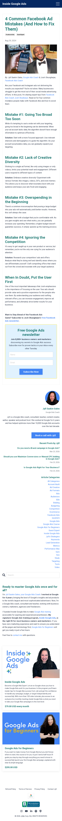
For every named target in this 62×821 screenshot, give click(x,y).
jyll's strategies (53, 536)
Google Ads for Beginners (43, 627)
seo (58, 555)
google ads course (51, 524)
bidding (56, 503)
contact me (17, 635)
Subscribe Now (31, 372)
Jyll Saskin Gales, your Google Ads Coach (22, 594)
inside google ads (52, 533)
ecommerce (55, 512)
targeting (56, 561)
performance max (52, 549)
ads (58, 493)
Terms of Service (25, 789)
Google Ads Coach (31, 77)
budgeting (55, 506)
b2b (58, 500)
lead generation (53, 543)
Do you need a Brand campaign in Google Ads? (38, 448)
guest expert (20, 34)
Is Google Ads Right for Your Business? (42, 467)
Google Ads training (42, 612)
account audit (54, 484)
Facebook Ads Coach (14, 80)
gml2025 (56, 518)
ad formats (55, 490)
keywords (55, 539)
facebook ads (10, 34)
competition (54, 509)
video (57, 567)
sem (58, 552)
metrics (56, 546)
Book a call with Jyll (45, 435)
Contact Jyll (52, 789)
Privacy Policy (39, 789)
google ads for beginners (48, 527)
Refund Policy (10, 789)
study (57, 558)
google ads (55, 521)
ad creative (55, 487)
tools (57, 564)
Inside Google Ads (47, 618)
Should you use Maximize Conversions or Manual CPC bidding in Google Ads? (31, 457)
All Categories (54, 481)
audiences (55, 496)
